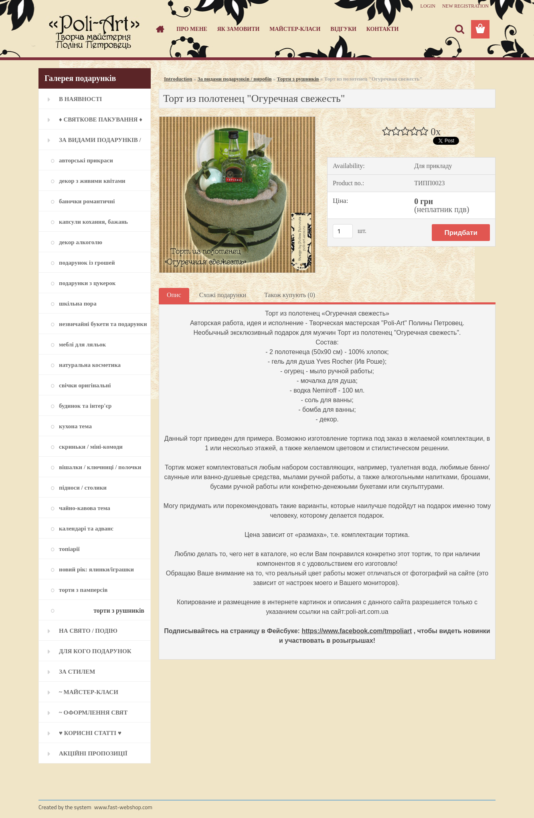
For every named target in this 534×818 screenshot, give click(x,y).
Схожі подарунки (222, 295)
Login (428, 6)
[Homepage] (159, 29)
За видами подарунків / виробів (235, 79)
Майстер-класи (294, 29)
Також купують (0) (289, 295)
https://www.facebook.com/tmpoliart (356, 631)
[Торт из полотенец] (237, 119)
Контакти (382, 29)
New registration (465, 6)
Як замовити (238, 29)
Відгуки (343, 29)
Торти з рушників (298, 79)
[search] (459, 29)
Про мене (191, 29)
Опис (174, 295)
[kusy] (343, 231)
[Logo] (93, 30)
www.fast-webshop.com (123, 807)
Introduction (178, 79)
